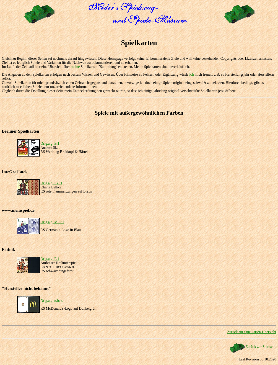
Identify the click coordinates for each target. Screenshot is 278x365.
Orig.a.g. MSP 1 (52, 222)
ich (191, 74)
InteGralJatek (15, 171)
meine (75, 67)
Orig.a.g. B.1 (50, 143)
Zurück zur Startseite (261, 347)
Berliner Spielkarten (20, 131)
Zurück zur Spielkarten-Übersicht (251, 332)
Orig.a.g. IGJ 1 (51, 183)
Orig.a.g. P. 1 (50, 259)
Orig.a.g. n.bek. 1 (53, 301)
